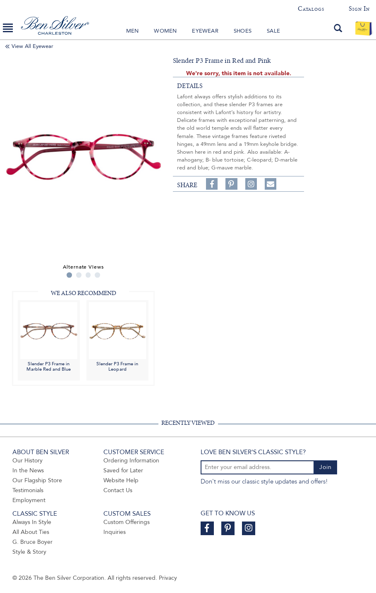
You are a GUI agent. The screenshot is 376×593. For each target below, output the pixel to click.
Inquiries (114, 532)
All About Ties (30, 532)
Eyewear (205, 31)
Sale (273, 31)
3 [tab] (88, 275)
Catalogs (311, 8)
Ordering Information (131, 460)
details (190, 86)
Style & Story (29, 552)
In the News (28, 470)
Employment (29, 500)
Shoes (242, 31)
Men (132, 31)
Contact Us (117, 490)
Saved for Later (123, 470)
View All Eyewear (32, 46)
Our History (27, 460)
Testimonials (27, 490)
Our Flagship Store (37, 480)
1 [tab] (69, 275)
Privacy (168, 578)
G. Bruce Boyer (32, 542)
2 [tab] (78, 275)
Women (165, 31)
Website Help (121, 480)
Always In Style (31, 522)
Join (325, 467)
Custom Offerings (126, 522)
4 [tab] (97, 275)
